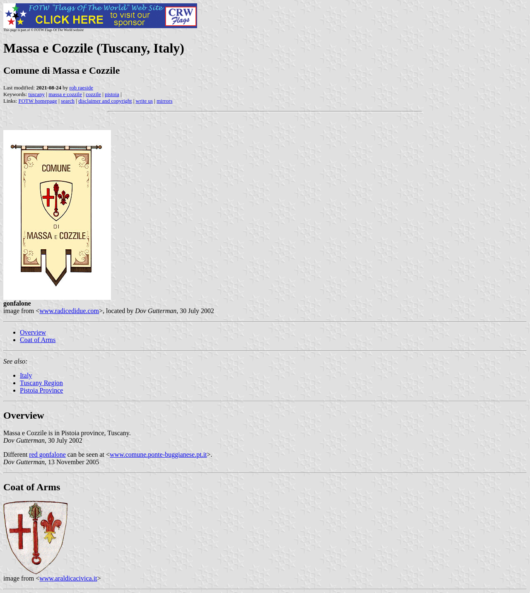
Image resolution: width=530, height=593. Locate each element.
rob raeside (81, 87)
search (68, 101)
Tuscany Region (41, 382)
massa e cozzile (65, 94)
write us (144, 101)
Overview (33, 332)
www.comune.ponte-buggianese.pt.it (158, 454)
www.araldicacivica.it (68, 578)
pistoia (112, 94)
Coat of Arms (37, 339)
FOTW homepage (37, 101)
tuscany (36, 94)
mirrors (164, 101)
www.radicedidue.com (69, 310)
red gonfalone (47, 454)
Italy (26, 375)
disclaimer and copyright (105, 101)
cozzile (93, 94)
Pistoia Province (41, 390)
